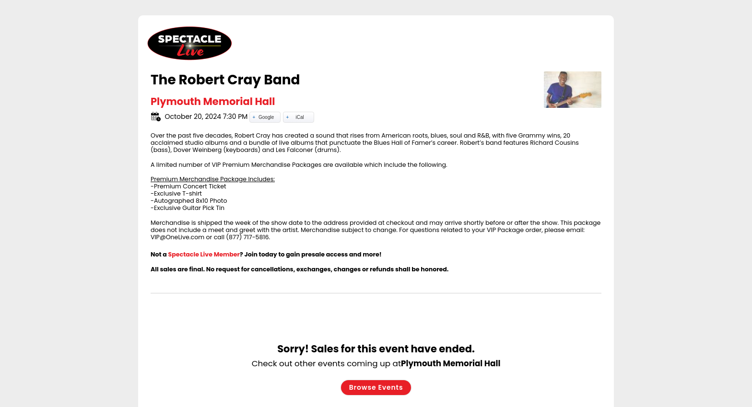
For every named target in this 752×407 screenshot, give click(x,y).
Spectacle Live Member (204, 254)
